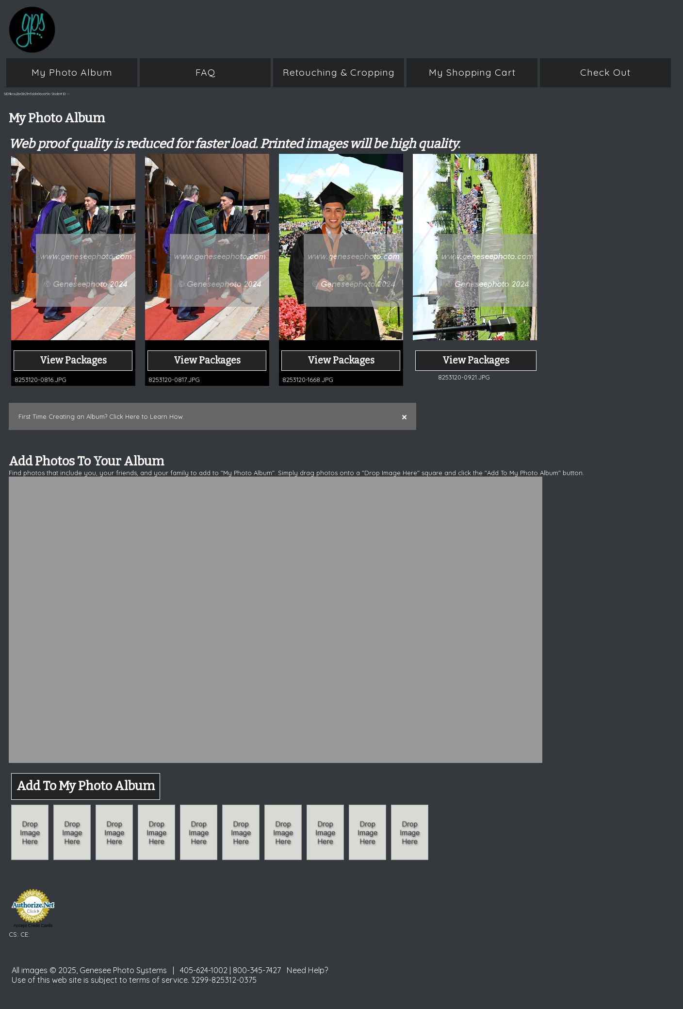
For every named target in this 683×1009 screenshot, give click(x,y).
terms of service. (159, 980)
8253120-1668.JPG (307, 379)
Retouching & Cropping (339, 72)
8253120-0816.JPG (40, 379)
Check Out (605, 72)
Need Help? (307, 970)
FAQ (205, 72)
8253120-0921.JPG (464, 377)
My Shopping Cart (472, 72)
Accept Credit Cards (33, 925)
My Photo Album (72, 72)
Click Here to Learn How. (146, 416)
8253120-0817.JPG (174, 379)
